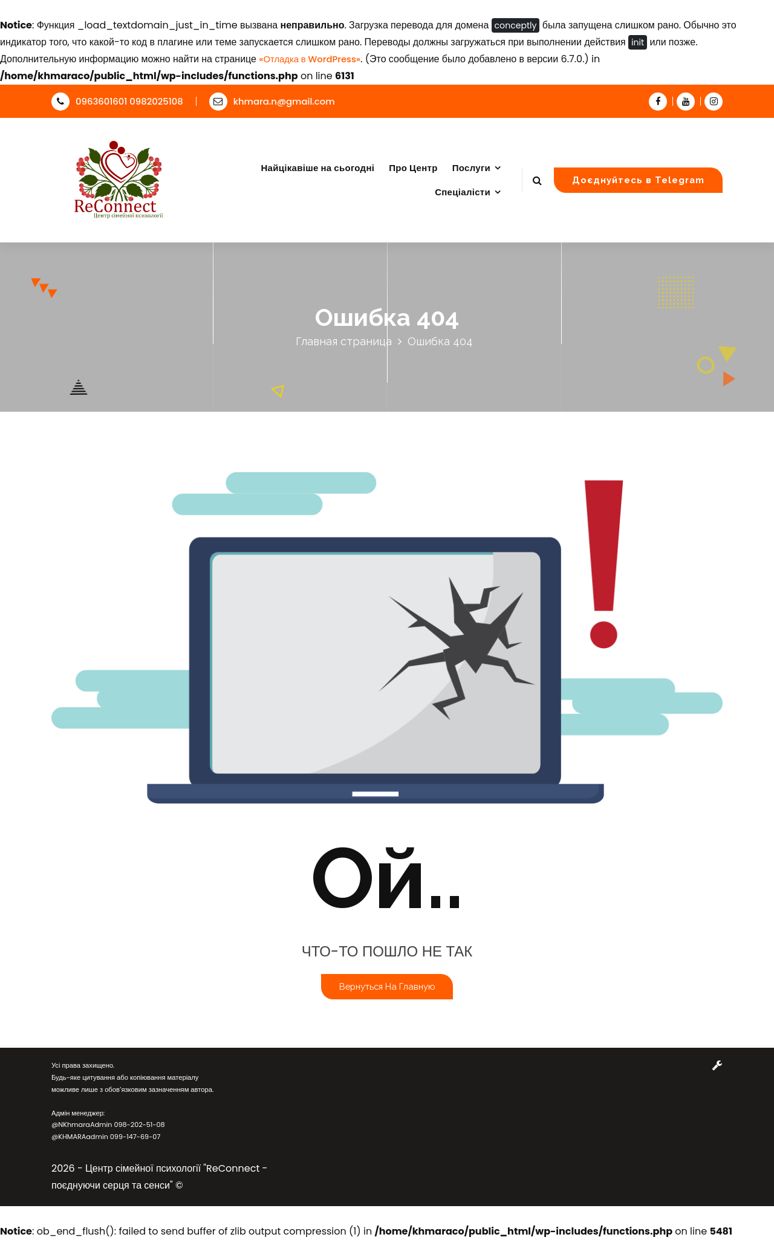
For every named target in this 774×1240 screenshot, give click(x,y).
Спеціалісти (462, 192)
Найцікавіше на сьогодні (317, 167)
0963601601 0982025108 (117, 101)
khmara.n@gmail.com (272, 101)
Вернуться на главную (387, 986)
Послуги (471, 167)
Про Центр (413, 167)
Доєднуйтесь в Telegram (638, 180)
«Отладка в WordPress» (309, 59)
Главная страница (344, 341)
